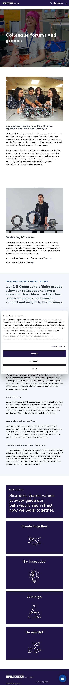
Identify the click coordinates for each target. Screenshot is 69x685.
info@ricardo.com (13, 683)
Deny (34, 369)
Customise (34, 361)
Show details (56, 346)
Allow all (34, 354)
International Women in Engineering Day (26, 258)
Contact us (58, 3)
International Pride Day (18, 262)
